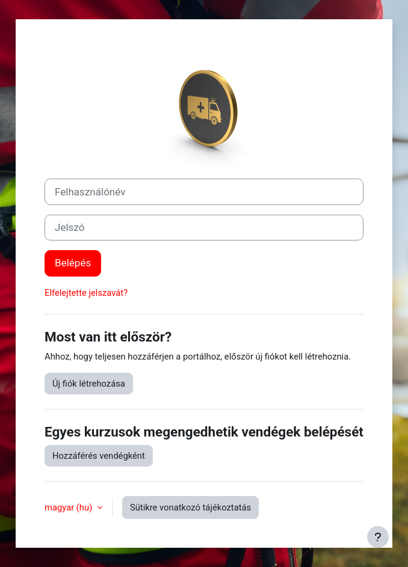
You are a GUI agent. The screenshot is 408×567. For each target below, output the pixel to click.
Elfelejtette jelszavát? (86, 292)
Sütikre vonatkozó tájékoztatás (190, 507)
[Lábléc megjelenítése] (378, 537)
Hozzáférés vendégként (98, 455)
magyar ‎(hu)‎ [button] (69, 507)
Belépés (73, 263)
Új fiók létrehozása (88, 383)
